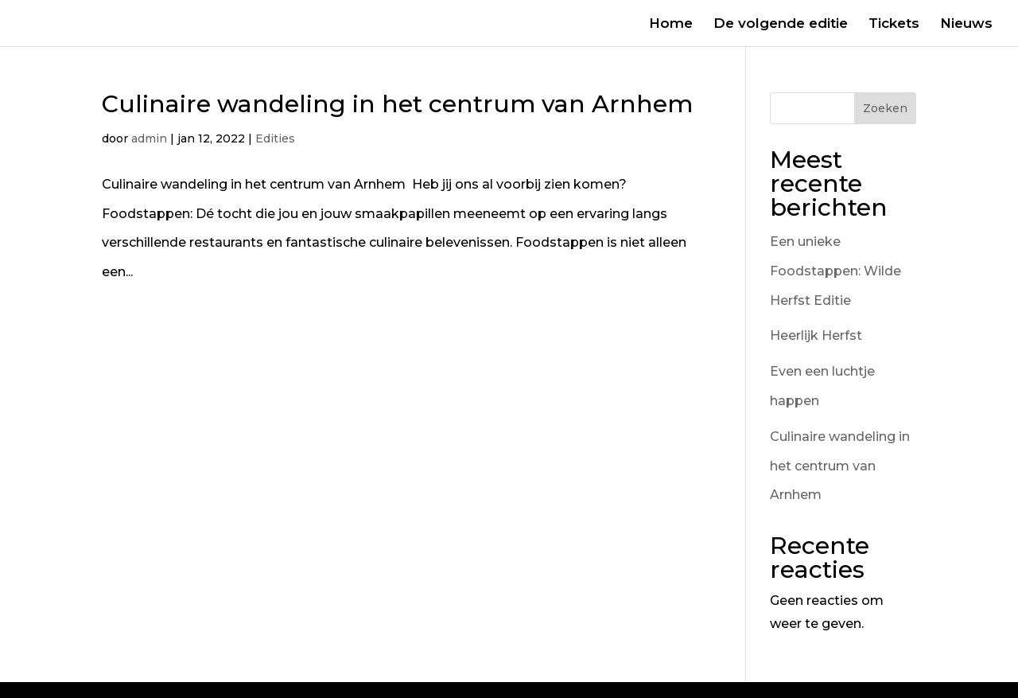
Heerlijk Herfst (816, 335)
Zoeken (885, 108)
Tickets (893, 24)
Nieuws (966, 24)
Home (671, 24)
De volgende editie (780, 24)
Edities (275, 138)
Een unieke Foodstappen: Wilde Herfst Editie (835, 271)
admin (149, 138)
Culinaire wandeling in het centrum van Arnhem (400, 104)
